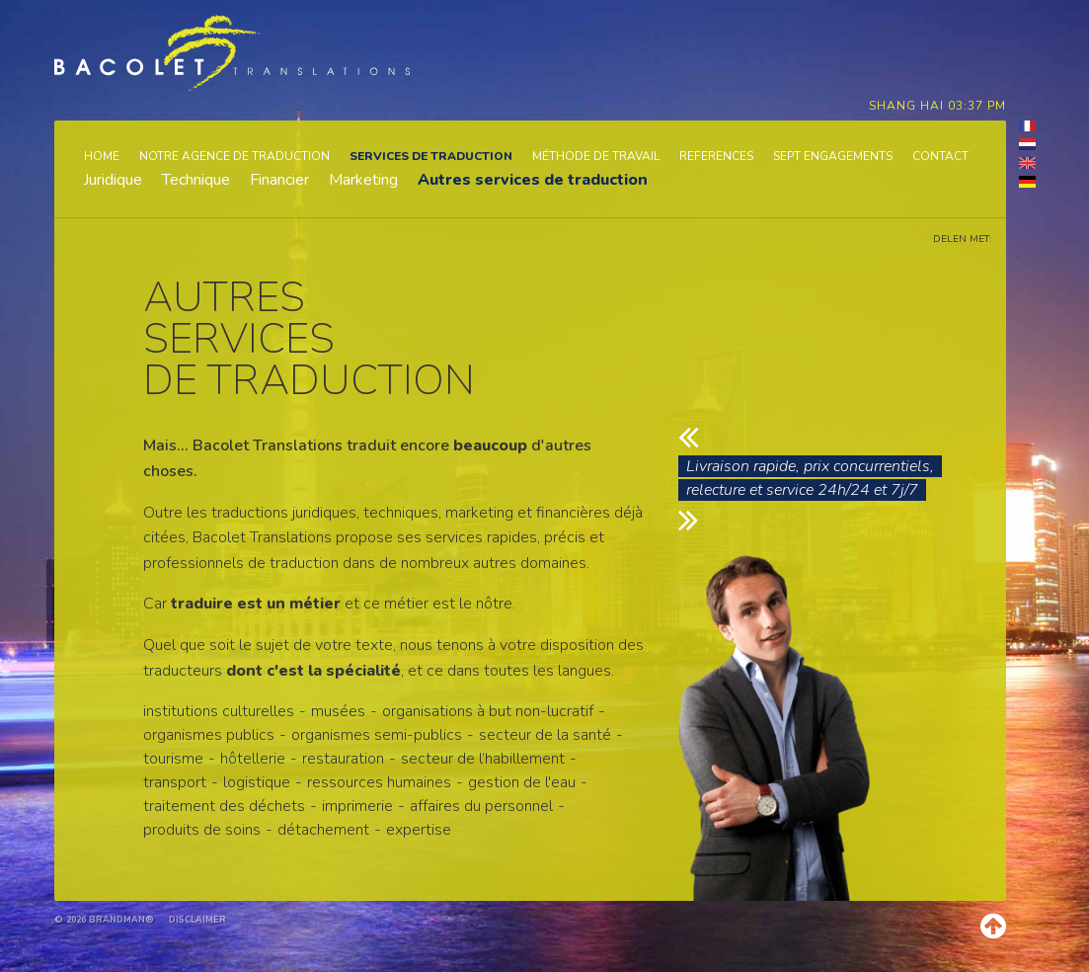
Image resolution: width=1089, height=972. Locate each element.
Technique (196, 180)
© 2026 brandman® (104, 920)
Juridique (113, 180)
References (716, 156)
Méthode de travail (596, 156)
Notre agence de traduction (234, 156)
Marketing (363, 180)
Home (101, 156)
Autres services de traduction (533, 180)
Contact (940, 156)
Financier (279, 180)
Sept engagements (833, 156)
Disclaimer (197, 920)
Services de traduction (431, 156)
